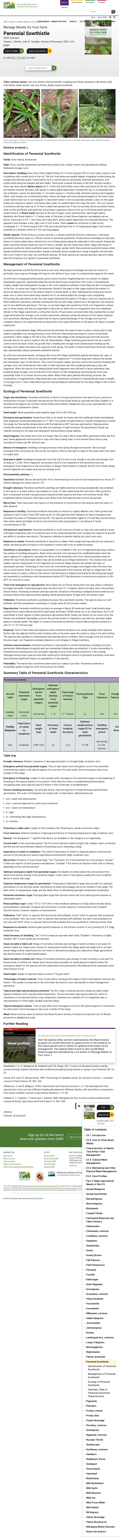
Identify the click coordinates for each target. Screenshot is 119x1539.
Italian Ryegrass (94, 1318)
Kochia (90, 1332)
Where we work (9, 1158)
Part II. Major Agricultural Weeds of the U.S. (100, 1182)
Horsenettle (92, 1303)
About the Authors (96, 1531)
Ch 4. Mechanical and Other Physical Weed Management (101, 1169)
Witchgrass (92, 1512)
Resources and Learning (104, 12)
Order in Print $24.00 (37, 51)
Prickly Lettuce (94, 1410)
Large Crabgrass (95, 1342)
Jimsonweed (93, 1322)
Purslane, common (96, 1425)
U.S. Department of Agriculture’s (38, 1188)
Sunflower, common (97, 1449)
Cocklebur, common (97, 1235)
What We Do (43, 12)
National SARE (49, 1156)
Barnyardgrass (94, 1198)
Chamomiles (93, 1226)
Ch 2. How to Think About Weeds (100, 1141)
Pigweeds (91, 1401)
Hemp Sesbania (94, 1298)
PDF (103, 1107)
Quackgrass (92, 1430)
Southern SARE (49, 1164)
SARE (5, 21)
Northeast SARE (50, 1161)
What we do (7, 1156)
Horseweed (92, 1308)
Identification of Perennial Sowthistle (102, 1367)
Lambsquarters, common (100, 1337)
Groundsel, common (97, 1294)
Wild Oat (90, 1497)
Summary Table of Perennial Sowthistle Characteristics (99, 1393)
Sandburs (91, 1454)
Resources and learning (12, 1164)
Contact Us (73, 1165)
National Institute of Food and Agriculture (63, 1188)
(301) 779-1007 (18, 57)
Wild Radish (92, 1507)
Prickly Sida (92, 1415)
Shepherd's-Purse (95, 1459)
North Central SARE (51, 1158)
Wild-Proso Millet (95, 1502)
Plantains (91, 1405)
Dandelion (91, 1240)
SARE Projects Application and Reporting (18, 1167)
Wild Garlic (92, 1488)
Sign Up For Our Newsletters (81, 1137)
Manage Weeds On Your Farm (28, 21)
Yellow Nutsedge (95, 1517)
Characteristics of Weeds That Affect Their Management (100, 1152)
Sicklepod (91, 1463)
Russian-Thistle (94, 1439)
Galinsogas (92, 1279)
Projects (84, 12)
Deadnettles (92, 1245)
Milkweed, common (96, 1313)
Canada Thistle (94, 1213)
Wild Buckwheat (94, 1483)
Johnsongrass (94, 1327)
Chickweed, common (97, 1231)
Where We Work (59, 12)
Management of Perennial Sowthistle (101, 1375)
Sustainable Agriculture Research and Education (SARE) (40, 1186)
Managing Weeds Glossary (100, 1526)
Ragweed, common (96, 1434)
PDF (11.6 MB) (11, 51)
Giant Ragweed (94, 1284)
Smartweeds (93, 1468)
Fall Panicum (93, 1260)
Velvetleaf (91, 1473)
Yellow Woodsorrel (96, 1522)
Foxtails (90, 1274)
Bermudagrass (94, 1203)
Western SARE (49, 1167)
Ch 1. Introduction (96, 1135)
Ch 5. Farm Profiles (96, 1176)
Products (12, 21)
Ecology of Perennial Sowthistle (99, 1383)
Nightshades (93, 1351)
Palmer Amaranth (95, 1356)
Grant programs (9, 1161)
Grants (73, 12)
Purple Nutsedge (95, 1420)
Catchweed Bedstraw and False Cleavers (100, 1219)
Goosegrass (92, 1289)
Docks (89, 1250)
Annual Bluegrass (95, 1189)
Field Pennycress (95, 1265)
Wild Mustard (93, 1492)
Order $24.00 (103, 1114)
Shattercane (92, 1444)
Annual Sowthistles (96, 1193)
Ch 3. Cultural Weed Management (96, 1161)
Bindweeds (92, 1208)
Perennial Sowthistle (97, 1361)
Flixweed (91, 1269)
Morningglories (94, 1347)
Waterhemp (92, 1478)
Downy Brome (93, 1255)
